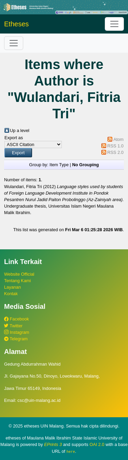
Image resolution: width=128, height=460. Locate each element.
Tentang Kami (17, 280)
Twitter (13, 325)
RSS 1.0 (115, 145)
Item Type (59, 164)
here (71, 451)
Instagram (16, 332)
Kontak (11, 293)
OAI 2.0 (96, 444)
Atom (118, 139)
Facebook (16, 318)
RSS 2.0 (115, 152)
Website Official (19, 274)
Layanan (12, 287)
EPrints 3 (53, 444)
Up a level (19, 130)
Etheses (16, 24)
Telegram (16, 338)
